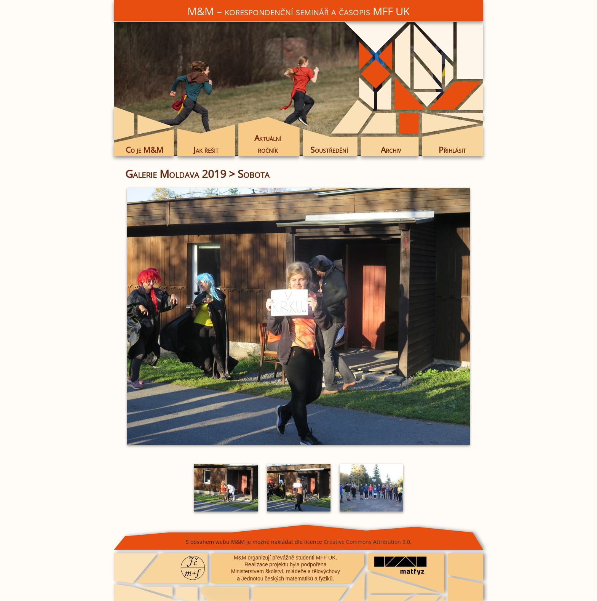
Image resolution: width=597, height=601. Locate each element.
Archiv (391, 149)
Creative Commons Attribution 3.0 (367, 541)
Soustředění (329, 149)
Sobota (254, 173)
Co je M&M (144, 149)
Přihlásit (452, 149)
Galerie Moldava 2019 (175, 173)
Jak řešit (206, 149)
